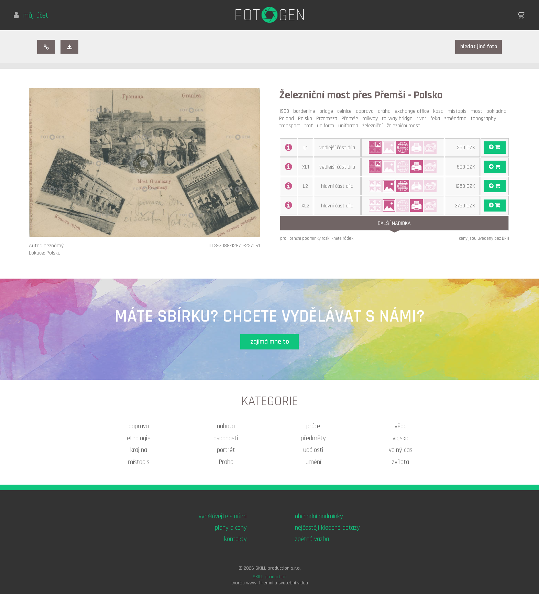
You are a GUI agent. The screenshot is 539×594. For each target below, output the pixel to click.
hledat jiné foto (478, 46)
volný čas (400, 450)
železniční (373, 125)
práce (313, 426)
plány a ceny (231, 527)
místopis (458, 111)
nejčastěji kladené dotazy (327, 527)
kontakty (235, 539)
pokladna (497, 111)
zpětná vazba (312, 539)
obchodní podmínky (319, 516)
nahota (226, 426)
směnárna (456, 118)
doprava (366, 111)
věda (401, 426)
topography (485, 118)
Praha (226, 462)
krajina (138, 450)
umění (313, 462)
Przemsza (328, 118)
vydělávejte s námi (223, 516)
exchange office (413, 111)
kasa (439, 111)
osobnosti (225, 438)
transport (291, 125)
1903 (285, 111)
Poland (288, 118)
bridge (327, 111)
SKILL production (270, 577)
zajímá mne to (269, 341)
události (313, 450)
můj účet (31, 15)
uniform (327, 125)
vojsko (400, 438)
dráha (385, 111)
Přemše (351, 118)
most (478, 111)
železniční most (405, 125)
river (423, 118)
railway (371, 118)
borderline (305, 111)
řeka (436, 118)
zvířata (400, 462)
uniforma (349, 125)
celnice (345, 111)
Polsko (306, 118)
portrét (226, 450)
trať (310, 125)
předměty (313, 438)
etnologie (139, 438)
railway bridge (398, 118)
